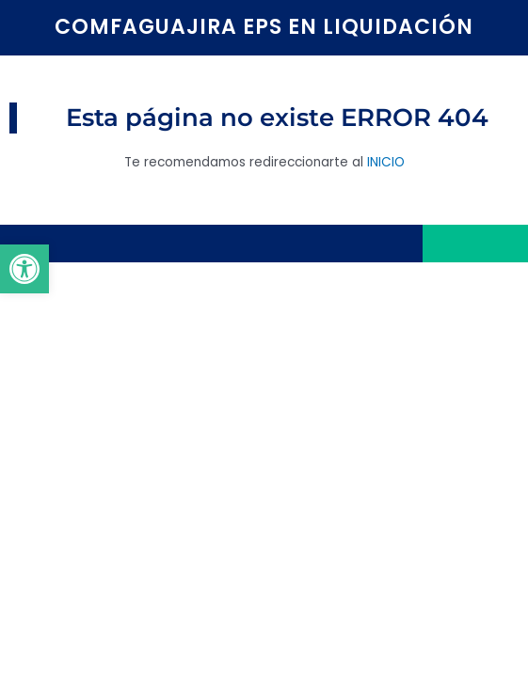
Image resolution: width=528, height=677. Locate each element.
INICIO (386, 162)
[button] (24, 268)
